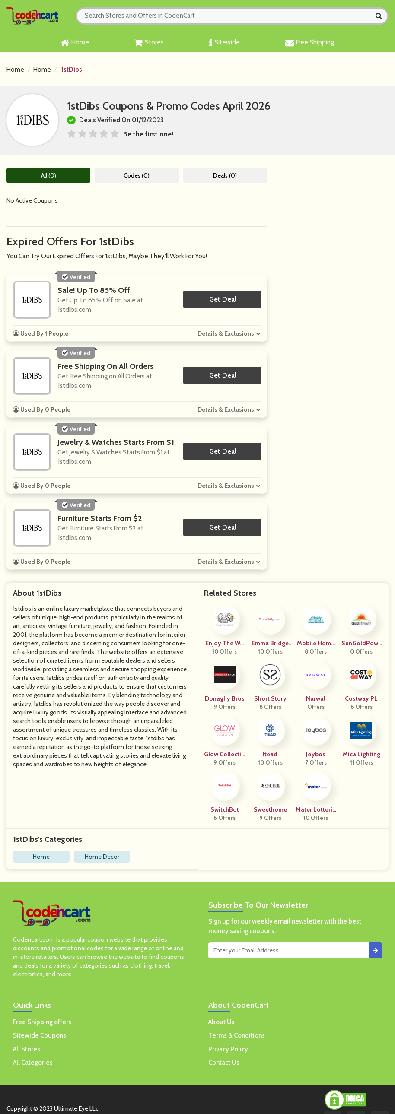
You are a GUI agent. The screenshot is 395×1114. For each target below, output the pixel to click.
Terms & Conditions (236, 1035)
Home (75, 42)
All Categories (33, 1062)
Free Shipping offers (42, 1022)
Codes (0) (137, 175)
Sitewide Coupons (39, 1035)
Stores (149, 42)
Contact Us (223, 1062)
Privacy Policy (228, 1049)
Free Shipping (309, 42)
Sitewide (224, 42)
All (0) (48, 175)
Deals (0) (225, 175)
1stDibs (71, 69)
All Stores (26, 1049)
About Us (221, 1022)
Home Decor (102, 856)
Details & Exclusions (226, 333)
